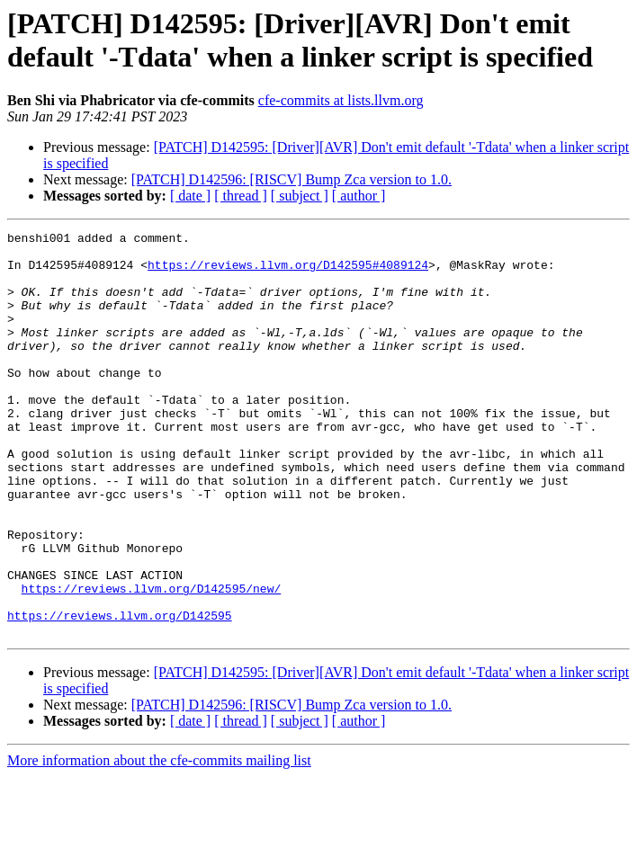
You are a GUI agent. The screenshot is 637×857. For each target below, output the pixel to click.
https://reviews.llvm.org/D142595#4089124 (288, 272)
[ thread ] (240, 195)
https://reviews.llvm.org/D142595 (119, 693)
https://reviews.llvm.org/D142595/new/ (152, 661)
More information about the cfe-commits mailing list (159, 841)
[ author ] (359, 195)
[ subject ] (299, 195)
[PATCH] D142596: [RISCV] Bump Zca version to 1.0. (291, 179)
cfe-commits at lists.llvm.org (341, 100)
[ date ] (190, 195)
